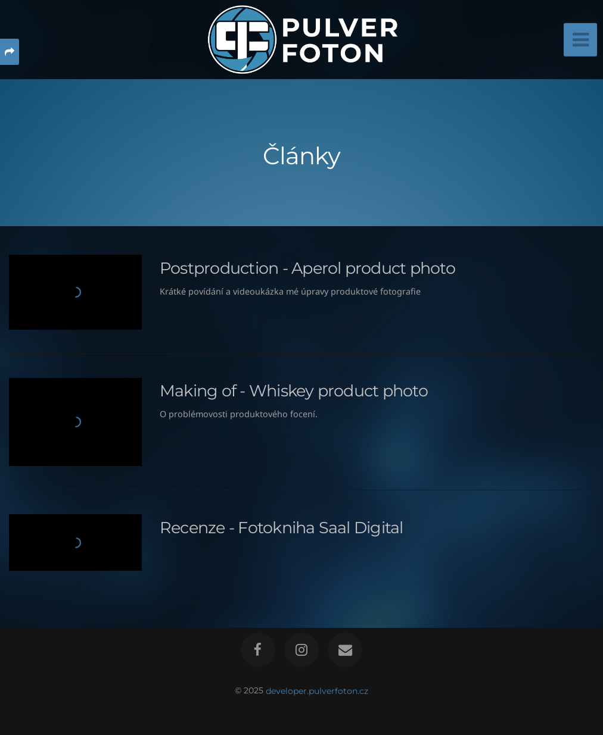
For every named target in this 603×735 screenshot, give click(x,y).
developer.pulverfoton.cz (317, 690)
